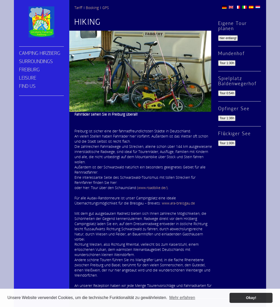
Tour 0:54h (226, 93)
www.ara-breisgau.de (178, 203)
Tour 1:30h (226, 63)
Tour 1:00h (226, 143)
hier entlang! (227, 38)
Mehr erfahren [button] (182, 297)
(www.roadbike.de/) (152, 187)
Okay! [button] (251, 298)
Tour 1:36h (226, 118)
